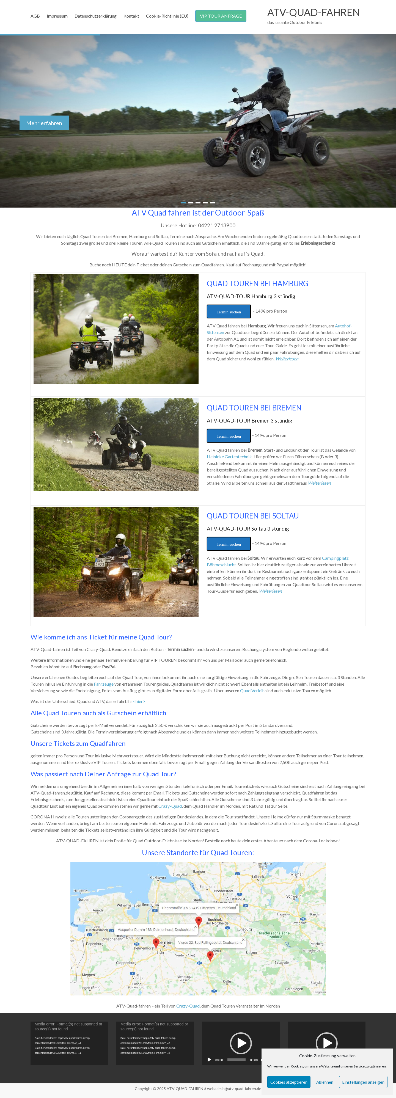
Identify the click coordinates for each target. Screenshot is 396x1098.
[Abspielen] (209, 1060)
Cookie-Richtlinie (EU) (167, 15)
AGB (35, 15)
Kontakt (131, 15)
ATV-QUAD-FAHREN (313, 12)
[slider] (236, 1059)
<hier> (139, 701)
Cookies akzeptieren (288, 1082)
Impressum (57, 15)
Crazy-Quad (170, 806)
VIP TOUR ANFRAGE (221, 15)
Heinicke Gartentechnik (229, 456)
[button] (241, 1043)
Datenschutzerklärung (96, 15)
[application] (69, 1043)
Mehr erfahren (44, 123)
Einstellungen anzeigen (363, 1082)
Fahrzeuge (104, 683)
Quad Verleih (252, 690)
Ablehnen (324, 1082)
